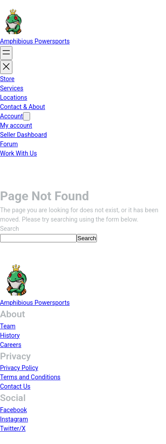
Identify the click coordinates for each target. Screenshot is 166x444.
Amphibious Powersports (34, 41)
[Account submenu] (26, 116)
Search (9, 228)
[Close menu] (6, 67)
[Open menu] (6, 53)
